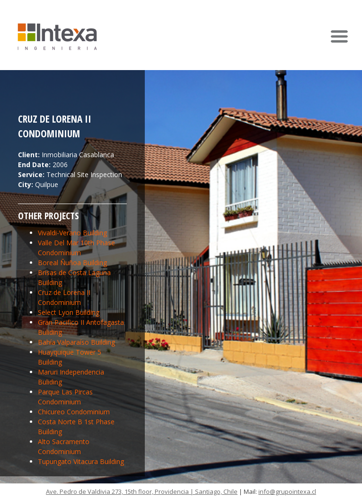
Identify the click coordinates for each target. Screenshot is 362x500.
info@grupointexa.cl (287, 491)
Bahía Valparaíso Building (76, 342)
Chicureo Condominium (74, 411)
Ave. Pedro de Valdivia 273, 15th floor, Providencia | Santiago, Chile (142, 491)
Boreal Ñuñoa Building (72, 262)
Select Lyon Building (68, 312)
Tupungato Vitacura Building (81, 461)
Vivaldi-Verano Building (72, 232)
